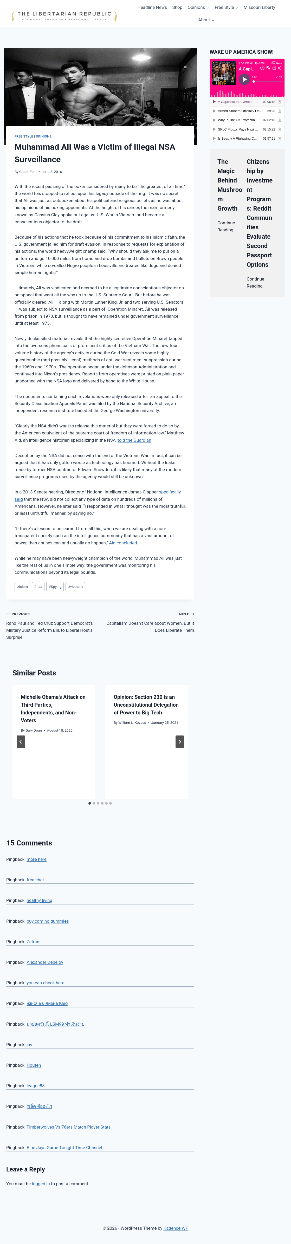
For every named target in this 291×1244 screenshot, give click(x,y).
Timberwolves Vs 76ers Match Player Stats (69, 1127)
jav (29, 1044)
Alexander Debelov (45, 962)
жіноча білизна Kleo (47, 1003)
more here (36, 859)
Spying (55, 586)
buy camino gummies (48, 921)
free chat (35, 879)
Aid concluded (123, 542)
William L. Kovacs (132, 722)
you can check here (45, 982)
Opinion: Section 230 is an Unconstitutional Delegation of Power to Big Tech (146, 705)
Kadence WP (175, 1228)
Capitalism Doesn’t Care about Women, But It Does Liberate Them (149, 621)
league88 (35, 1085)
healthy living (39, 900)
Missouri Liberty (259, 7)
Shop (177, 7)
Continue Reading (226, 226)
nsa (38, 586)
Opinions (43, 136)
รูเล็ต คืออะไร (39, 1106)
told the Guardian (134, 440)
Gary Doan (33, 730)
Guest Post (28, 172)
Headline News (152, 7)
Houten (34, 1065)
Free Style (24, 136)
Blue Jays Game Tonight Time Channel (64, 1147)
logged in (41, 1183)
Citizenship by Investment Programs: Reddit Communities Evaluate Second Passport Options (260, 213)
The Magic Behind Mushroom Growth (229, 185)
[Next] (180, 741)
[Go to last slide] (21, 741)
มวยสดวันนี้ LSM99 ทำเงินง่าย (56, 1024)
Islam (22, 586)
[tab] (89, 803)
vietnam (75, 586)
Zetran (33, 941)
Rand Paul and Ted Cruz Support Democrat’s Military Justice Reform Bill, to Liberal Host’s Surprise (51, 625)
